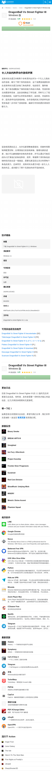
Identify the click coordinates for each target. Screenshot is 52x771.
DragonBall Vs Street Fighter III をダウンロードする (21, 341)
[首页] (2, 8)
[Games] (15, 8)
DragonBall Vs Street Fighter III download (17, 348)
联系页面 (21, 418)
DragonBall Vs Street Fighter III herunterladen (19, 333)
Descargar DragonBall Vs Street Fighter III (18, 352)
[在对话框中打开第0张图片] (18, 184)
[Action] (20, 8)
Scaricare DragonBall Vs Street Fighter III (17, 356)
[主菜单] (50, 2)
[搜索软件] (45, 2)
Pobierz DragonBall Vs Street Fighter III (17, 345)
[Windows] (8, 8)
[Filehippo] (8, 2)
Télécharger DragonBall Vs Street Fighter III (18, 337)
